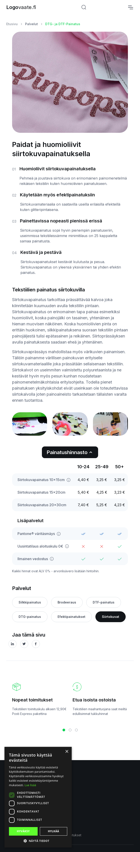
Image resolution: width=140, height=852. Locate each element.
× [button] (66, 751)
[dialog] (38, 797)
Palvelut (31, 24)
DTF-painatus (103, 602)
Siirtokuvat (110, 617)
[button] (63, 730)
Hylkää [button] (53, 831)
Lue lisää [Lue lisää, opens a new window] (30, 785)
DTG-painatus (30, 617)
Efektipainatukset (71, 617)
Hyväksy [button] (23, 831)
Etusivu (12, 24)
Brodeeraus (67, 602)
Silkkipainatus (30, 602)
